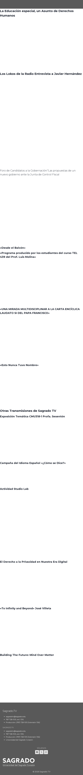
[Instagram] (46, 752)
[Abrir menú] (78, 4)
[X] (41, 752)
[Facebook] (37, 752)
